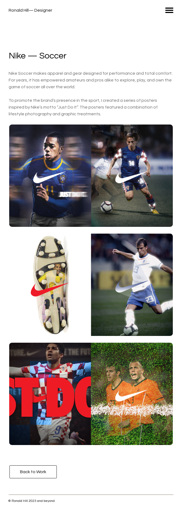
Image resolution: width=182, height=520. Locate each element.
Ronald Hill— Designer (30, 10)
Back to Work (33, 472)
